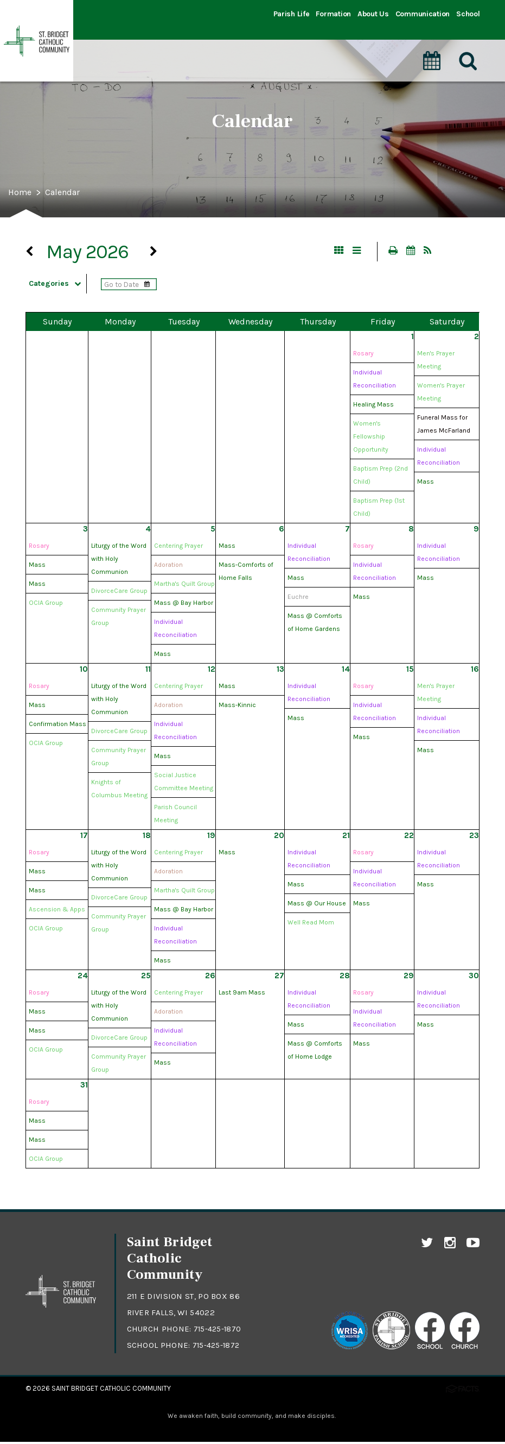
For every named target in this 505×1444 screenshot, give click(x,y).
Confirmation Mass (57, 725)
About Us (373, 13)
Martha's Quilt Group (184, 585)
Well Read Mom (310, 924)
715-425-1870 (219, 1330)
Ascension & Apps (57, 911)
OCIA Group (46, 604)
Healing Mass (373, 406)
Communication (422, 13)
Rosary (363, 355)
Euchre (298, 598)
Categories (62, 285)
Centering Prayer (178, 547)
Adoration (168, 566)
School (468, 13)
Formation (333, 13)
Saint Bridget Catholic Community (111, 1390)
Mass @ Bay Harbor (183, 604)
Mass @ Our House (316, 905)
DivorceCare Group (119, 592)
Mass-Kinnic (237, 706)
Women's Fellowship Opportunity (370, 438)
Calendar (67, 192)
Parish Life (291, 13)
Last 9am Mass (242, 994)
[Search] (468, 48)
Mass (425, 483)
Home (21, 192)
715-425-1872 (217, 1347)
